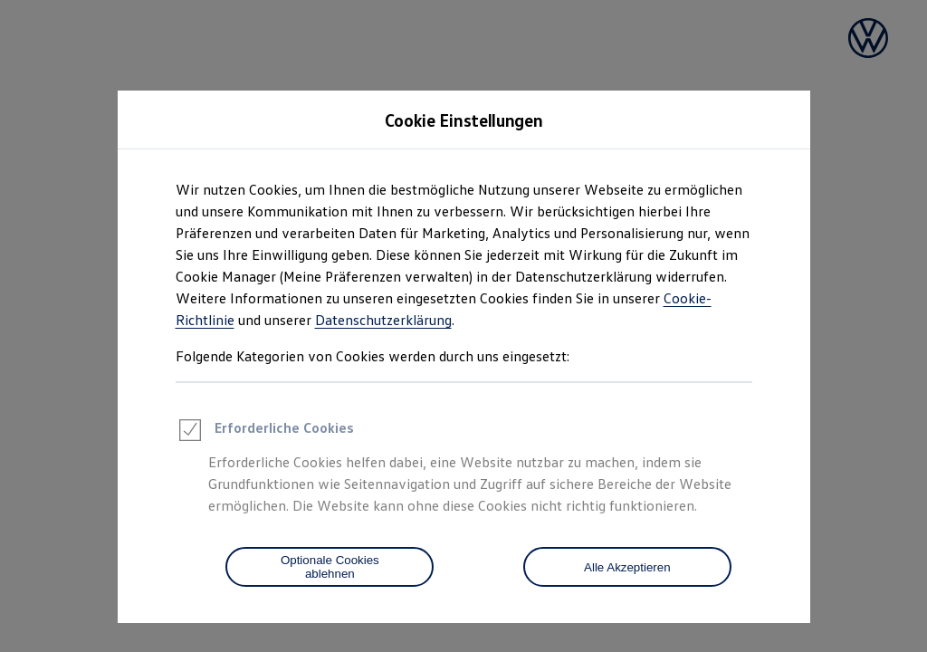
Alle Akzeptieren (627, 567)
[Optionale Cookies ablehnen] (329, 567)
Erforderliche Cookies (265, 433)
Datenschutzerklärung (383, 320)
